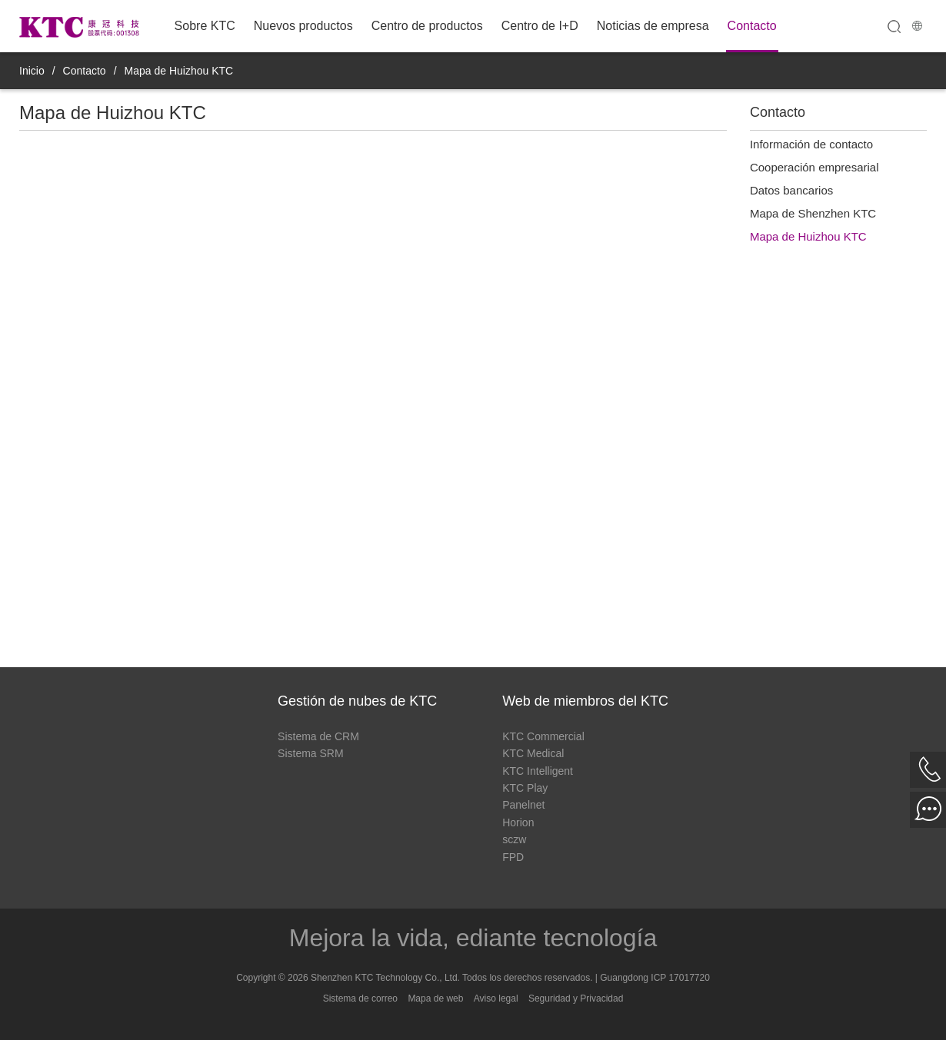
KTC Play (525, 788)
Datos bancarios (791, 190)
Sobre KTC (205, 25)
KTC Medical (533, 753)
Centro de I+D (539, 25)
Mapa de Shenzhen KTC (813, 213)
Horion (518, 822)
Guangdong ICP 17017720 (655, 977)
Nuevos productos (303, 25)
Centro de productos (427, 25)
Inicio (32, 71)
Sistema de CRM (318, 736)
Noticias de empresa (653, 25)
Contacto (752, 25)
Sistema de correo (360, 998)
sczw (514, 839)
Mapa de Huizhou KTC (179, 71)
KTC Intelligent (537, 771)
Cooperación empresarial (814, 167)
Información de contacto (811, 144)
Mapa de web (435, 998)
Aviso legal (496, 998)
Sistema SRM (311, 753)
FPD (513, 857)
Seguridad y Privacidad (575, 998)
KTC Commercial (543, 736)
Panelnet (523, 805)
